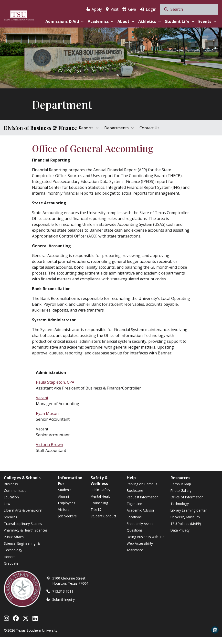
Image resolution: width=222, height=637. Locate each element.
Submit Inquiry (63, 599)
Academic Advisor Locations (140, 513)
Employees (66, 503)
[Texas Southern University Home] (19, 15)
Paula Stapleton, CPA (55, 382)
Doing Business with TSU (146, 536)
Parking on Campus (142, 484)
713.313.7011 (62, 591)
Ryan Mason (47, 413)
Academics (101, 21)
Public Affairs (14, 536)
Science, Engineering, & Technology (22, 546)
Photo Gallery (180, 490)
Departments (119, 128)
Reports (88, 128)
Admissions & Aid (64, 21)
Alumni (63, 496)
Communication (16, 490)
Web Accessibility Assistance (140, 546)
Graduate (11, 563)
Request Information (143, 497)
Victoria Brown (49, 444)
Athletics (149, 21)
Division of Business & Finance (40, 127)
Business (11, 484)
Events (207, 21)
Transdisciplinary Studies (23, 523)
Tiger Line (134, 503)
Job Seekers (67, 516)
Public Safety (100, 489)
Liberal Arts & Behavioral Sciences (23, 513)
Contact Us (149, 128)
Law (7, 503)
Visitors (63, 509)
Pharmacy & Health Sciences (26, 530)
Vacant (42, 397)
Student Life (179, 21)
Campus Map (180, 484)
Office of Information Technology (186, 500)
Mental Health (101, 496)
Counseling (99, 503)
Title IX (96, 509)
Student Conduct (103, 516)
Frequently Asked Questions (140, 526)
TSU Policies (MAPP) (185, 523)
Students (65, 489)
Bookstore (135, 490)
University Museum (185, 517)
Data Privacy (180, 530)
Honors (9, 556)
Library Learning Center (188, 510)
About (125, 21)
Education (11, 497)
